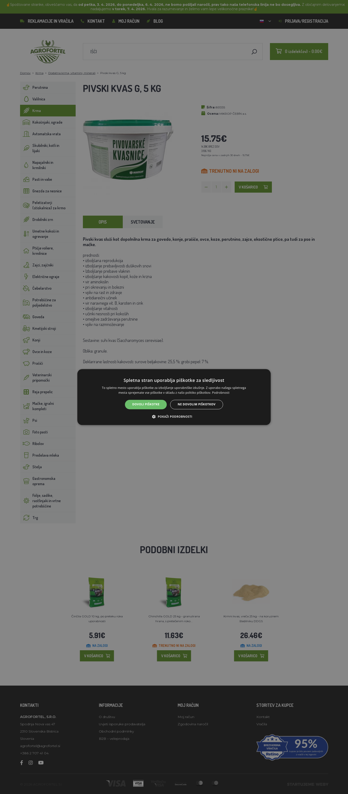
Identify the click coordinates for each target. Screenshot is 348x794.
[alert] (174, 397)
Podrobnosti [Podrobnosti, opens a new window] (221, 393)
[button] (174, 416)
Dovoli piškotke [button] (146, 404)
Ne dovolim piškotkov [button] (196, 404)
